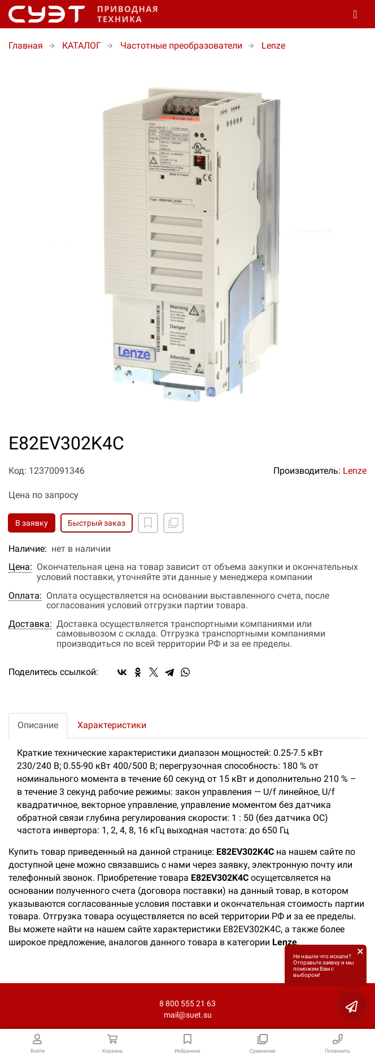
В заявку (31, 522)
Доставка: (30, 624)
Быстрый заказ (96, 522)
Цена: (20, 567)
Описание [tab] (38, 725)
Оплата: (25, 596)
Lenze (355, 470)
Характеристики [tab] (111, 725)
